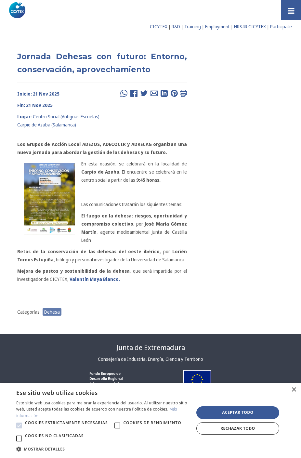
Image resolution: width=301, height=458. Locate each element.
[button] (19, 425)
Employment (217, 26)
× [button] (293, 389)
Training (192, 26)
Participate (281, 26)
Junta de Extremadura (150, 347)
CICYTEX (158, 26)
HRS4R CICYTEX (250, 26)
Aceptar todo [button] (237, 412)
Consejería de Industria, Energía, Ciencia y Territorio (150, 359)
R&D (176, 26)
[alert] (150, 420)
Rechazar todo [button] (237, 428)
